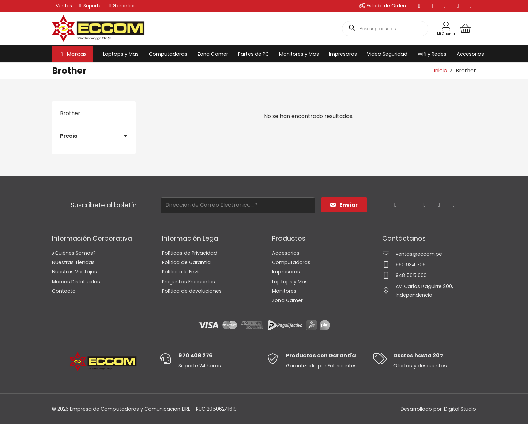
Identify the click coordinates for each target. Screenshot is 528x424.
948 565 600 (411, 275)
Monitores (284, 291)
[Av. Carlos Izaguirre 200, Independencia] (389, 290)
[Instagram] (432, 6)
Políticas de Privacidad (189, 253)
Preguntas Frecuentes (188, 281)
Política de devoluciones (192, 291)
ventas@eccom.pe (419, 254)
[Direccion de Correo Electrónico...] (238, 205)
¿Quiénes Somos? (74, 253)
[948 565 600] (389, 275)
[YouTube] (458, 6)
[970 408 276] (168, 358)
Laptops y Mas (290, 281)
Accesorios (285, 253)
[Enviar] (344, 205)
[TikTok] (470, 6)
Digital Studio (460, 408)
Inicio (440, 70)
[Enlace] (446, 26)
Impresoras (286, 271)
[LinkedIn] (444, 6)
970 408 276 (195, 355)
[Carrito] (465, 28)
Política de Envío (182, 271)
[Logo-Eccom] (98, 28)
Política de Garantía (186, 262)
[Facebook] (419, 6)
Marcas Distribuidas (76, 281)
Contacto (64, 291)
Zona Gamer (287, 300)
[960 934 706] (389, 264)
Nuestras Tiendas (73, 262)
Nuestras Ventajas (74, 271)
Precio (69, 136)
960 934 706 (411, 264)
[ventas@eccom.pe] (389, 254)
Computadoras (291, 262)
